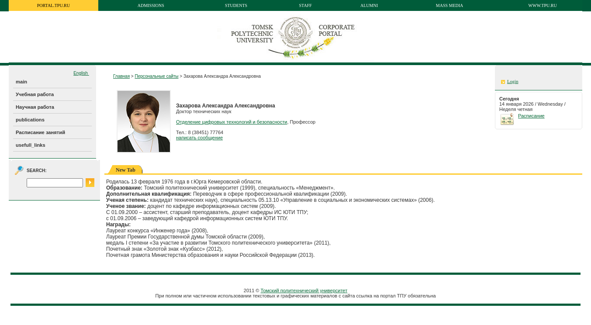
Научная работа (35, 107)
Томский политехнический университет (304, 290)
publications (30, 119)
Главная (121, 76)
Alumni (369, 5)
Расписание (531, 115)
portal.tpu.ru (53, 5)
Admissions (151, 5)
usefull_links (30, 145)
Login (512, 81)
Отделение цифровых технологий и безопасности (231, 121)
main (21, 81)
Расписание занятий (40, 132)
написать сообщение (199, 137)
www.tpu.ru (543, 5)
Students (236, 5)
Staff (305, 5)
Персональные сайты (156, 76)
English (81, 73)
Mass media (449, 5)
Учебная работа (35, 94)
